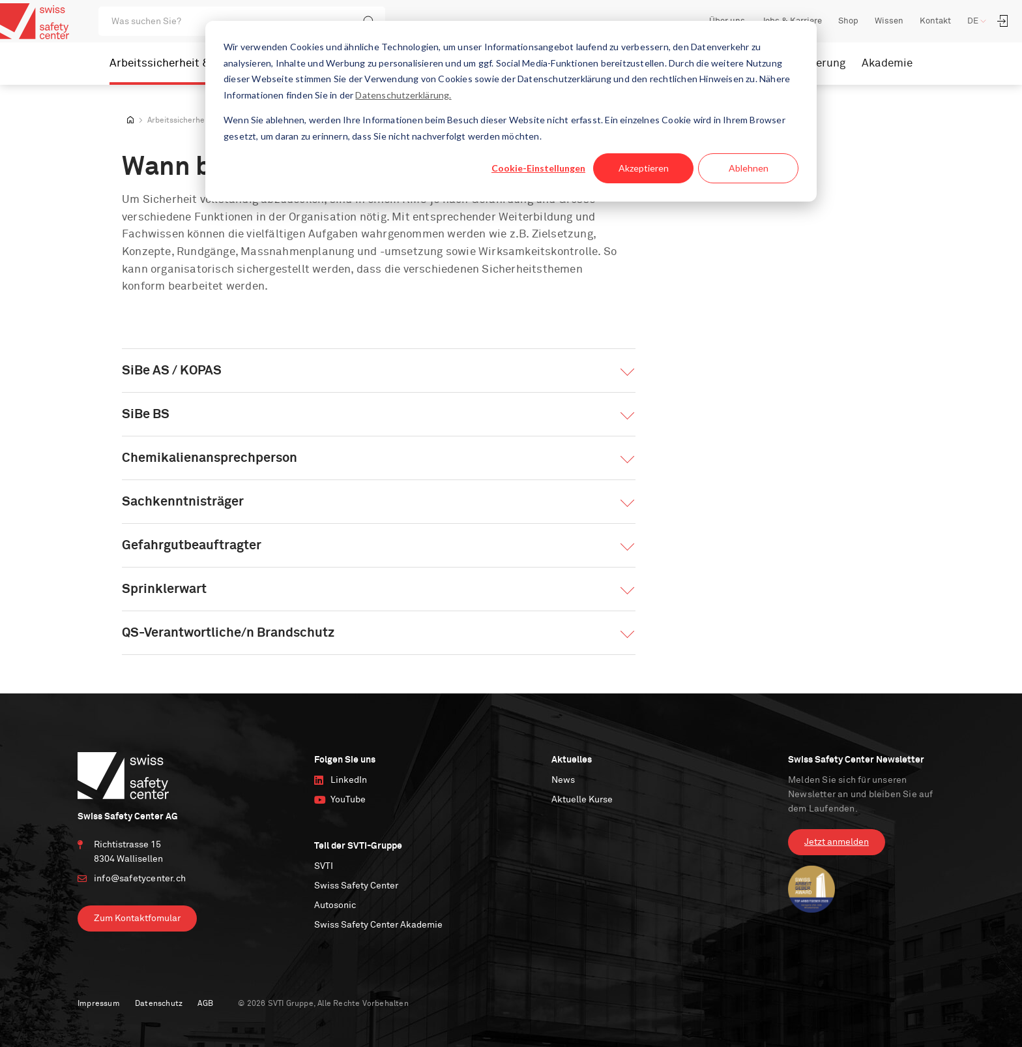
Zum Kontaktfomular (137, 918)
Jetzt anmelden (836, 842)
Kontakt (935, 21)
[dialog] (511, 111)
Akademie (887, 63)
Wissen (889, 21)
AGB (205, 1004)
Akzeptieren (644, 168)
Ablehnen (748, 168)
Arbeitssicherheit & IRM (171, 63)
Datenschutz (158, 1004)
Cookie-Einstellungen (538, 168)
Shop (848, 21)
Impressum (99, 1004)
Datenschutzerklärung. (403, 94)
